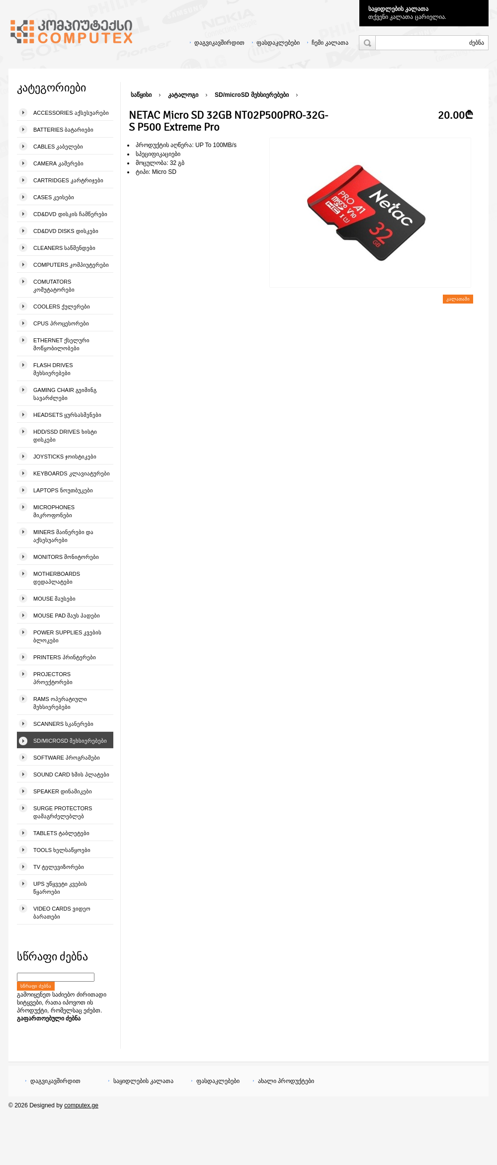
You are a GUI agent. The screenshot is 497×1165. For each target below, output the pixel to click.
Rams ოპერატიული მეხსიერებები (60, 703)
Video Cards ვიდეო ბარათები (61, 913)
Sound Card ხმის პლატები (71, 774)
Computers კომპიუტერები (71, 265)
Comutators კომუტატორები (54, 286)
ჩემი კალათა (330, 42)
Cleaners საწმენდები (64, 248)
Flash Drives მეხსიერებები (53, 369)
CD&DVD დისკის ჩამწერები (70, 214)
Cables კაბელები (58, 147)
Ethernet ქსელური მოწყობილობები (61, 344)
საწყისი (141, 94)
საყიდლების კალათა (398, 8)
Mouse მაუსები (54, 599)
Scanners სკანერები (63, 724)
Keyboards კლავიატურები (71, 473)
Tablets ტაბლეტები (61, 833)
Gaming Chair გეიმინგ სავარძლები (64, 394)
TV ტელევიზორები (58, 867)
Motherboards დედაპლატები (56, 578)
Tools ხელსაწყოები (61, 850)
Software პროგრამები (66, 758)
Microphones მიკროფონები (54, 511)
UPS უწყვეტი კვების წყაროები (60, 888)
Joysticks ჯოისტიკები (64, 457)
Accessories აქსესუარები (71, 113)
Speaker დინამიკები (62, 791)
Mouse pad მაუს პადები (66, 616)
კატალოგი (183, 94)
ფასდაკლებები (278, 42)
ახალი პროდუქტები (286, 1081)
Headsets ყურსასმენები (67, 415)
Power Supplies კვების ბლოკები (67, 636)
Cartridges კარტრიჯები (68, 180)
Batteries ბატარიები (63, 130)
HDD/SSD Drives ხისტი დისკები (65, 436)
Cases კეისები (53, 197)
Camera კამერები (58, 163)
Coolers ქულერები (61, 307)
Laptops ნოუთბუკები (63, 490)
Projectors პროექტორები (53, 678)
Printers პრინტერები (64, 657)
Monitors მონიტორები (66, 557)
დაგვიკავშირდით (219, 42)
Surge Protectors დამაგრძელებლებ (62, 812)
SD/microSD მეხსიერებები (70, 741)
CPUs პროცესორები (61, 323)
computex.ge (81, 1105)
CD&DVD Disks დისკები (65, 231)
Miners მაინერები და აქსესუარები (63, 536)
